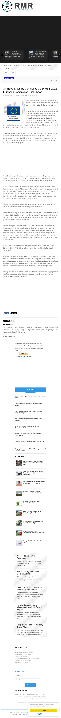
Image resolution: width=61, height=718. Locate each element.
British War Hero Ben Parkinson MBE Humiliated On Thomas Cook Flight (33, 462)
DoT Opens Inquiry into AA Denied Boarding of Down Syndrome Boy (34, 482)
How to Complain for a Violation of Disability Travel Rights (29, 607)
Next (59, 55)
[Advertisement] (30, 33)
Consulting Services (45, 66)
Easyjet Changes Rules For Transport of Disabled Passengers (33, 531)
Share (6, 313)
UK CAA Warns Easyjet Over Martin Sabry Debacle (32, 512)
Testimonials (32, 66)
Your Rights (8, 66)
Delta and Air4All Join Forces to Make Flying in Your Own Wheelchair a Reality (37, 55)
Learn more (48, 707)
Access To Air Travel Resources (26, 557)
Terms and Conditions (14, 712)
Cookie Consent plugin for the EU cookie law (43, 714)
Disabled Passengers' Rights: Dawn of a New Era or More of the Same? (13, 55)
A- (56, 80)
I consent (43, 710)
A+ (51, 80)
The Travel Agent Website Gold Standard (28, 573)
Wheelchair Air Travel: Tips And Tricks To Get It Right (33, 522)
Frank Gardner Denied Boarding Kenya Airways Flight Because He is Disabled (33, 473)
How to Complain (20, 66)
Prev (2, 55)
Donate (6, 68)
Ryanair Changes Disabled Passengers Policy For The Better (33, 492)
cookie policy (20, 700)
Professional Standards (27, 712)
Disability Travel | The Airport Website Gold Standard (29, 588)
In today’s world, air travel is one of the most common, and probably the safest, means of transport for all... (29, 563)
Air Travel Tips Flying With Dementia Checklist (31, 502)
